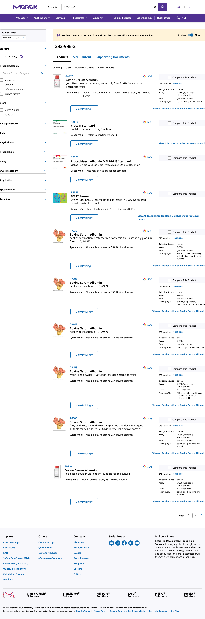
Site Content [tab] (82, 57)
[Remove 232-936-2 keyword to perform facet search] (24, 38)
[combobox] (106, 7)
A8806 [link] (73, 418)
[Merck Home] (25, 7)
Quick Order (163, 17)
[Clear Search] (155, 7)
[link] (104, 83)
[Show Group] (45, 123)
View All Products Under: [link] (178, 108)
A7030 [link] (73, 230)
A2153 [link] (73, 367)
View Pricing (84, 109)
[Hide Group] (45, 49)
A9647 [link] (73, 324)
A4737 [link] (69, 76)
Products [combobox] (52, 7)
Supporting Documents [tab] (113, 57)
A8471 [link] (74, 156)
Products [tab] (61, 57)
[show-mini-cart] (184, 18)
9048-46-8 (178, 83)
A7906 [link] (73, 279)
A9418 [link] (68, 466)
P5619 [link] (74, 121)
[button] (122, 18)
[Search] (162, 7)
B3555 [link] (74, 192)
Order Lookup (144, 17)
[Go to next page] (202, 515)
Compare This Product (181, 77)
